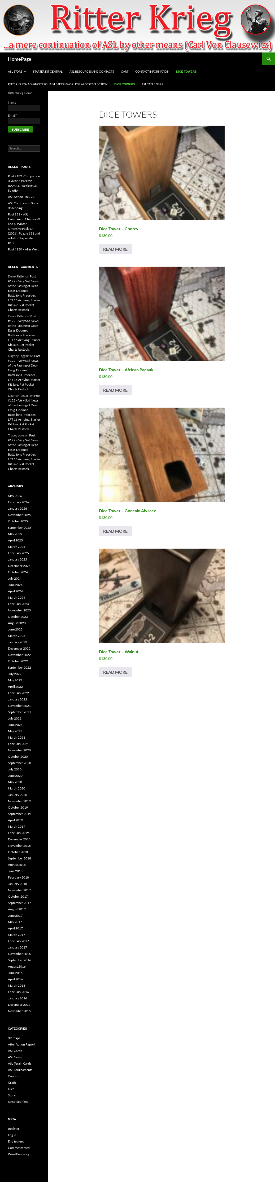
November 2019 (19, 801)
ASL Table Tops (152, 84)
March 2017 (16, 935)
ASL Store (15, 71)
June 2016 (15, 973)
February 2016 (18, 992)
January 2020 (17, 795)
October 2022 (18, 661)
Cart (124, 71)
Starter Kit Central (48, 71)
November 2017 (19, 890)
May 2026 (15, 496)
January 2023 (17, 642)
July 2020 (14, 769)
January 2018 (17, 884)
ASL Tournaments (20, 1070)
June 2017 (15, 916)
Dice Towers (186, 71)
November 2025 (19, 515)
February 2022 (18, 693)
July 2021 (14, 718)
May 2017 (15, 922)
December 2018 (19, 839)
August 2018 (17, 865)
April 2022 (15, 687)
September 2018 (19, 858)
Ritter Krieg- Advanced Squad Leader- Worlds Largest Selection (57, 84)
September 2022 (19, 667)
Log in (12, 1135)
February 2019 (18, 833)
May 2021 (15, 731)
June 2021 (15, 725)
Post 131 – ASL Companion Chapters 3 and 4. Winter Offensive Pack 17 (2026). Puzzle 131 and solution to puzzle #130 (24, 228)
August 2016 (17, 966)
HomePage (19, 59)
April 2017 (15, 928)
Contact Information (152, 71)
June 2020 (15, 776)
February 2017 (18, 941)
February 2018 (18, 877)
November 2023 (19, 610)
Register (13, 1129)
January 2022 (17, 699)
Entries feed (16, 1141)
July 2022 (14, 674)
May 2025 (15, 534)
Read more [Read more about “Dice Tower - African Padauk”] (115, 389)
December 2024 (19, 566)
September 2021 (19, 712)
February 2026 (18, 502)
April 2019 (15, 820)
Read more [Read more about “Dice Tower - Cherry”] (115, 249)
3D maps (14, 1038)
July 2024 (14, 578)
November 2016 (19, 954)
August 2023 (17, 623)
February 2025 (18, 553)
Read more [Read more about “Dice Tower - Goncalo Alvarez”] (115, 530)
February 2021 (18, 744)
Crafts (12, 1082)
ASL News (14, 1057)
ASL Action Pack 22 (21, 197)
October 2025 (18, 521)
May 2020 (15, 782)
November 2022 (19, 655)
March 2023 (16, 636)
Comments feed (19, 1148)
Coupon (13, 1076)
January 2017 (17, 947)
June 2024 (15, 585)
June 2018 (15, 871)
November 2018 (19, 846)
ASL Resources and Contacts (91, 71)
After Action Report (21, 1044)
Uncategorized (18, 1102)
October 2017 (18, 896)
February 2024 (18, 604)
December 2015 (19, 1005)
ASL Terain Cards (19, 1063)
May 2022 (15, 680)
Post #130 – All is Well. (23, 249)
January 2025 (17, 559)
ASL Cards (15, 1051)
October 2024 (18, 572)
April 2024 (15, 591)
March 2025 (16, 547)
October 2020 (18, 756)
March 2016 (16, 985)
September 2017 (19, 903)
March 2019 (16, 826)
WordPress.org (18, 1154)
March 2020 (16, 788)
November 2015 (19, 1011)
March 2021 (16, 737)
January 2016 (17, 998)
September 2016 (19, 960)
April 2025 (15, 540)
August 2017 (17, 909)
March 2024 (16, 597)
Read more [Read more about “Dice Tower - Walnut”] (115, 671)
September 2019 (19, 814)
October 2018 (18, 852)
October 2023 (18, 617)
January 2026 (17, 508)
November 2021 (19, 706)
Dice (11, 1089)
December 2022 (19, 648)
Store (11, 1095)
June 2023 (15, 629)
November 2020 (19, 750)
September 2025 (19, 528)
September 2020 (19, 763)
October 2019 (18, 807)
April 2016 (15, 979)
